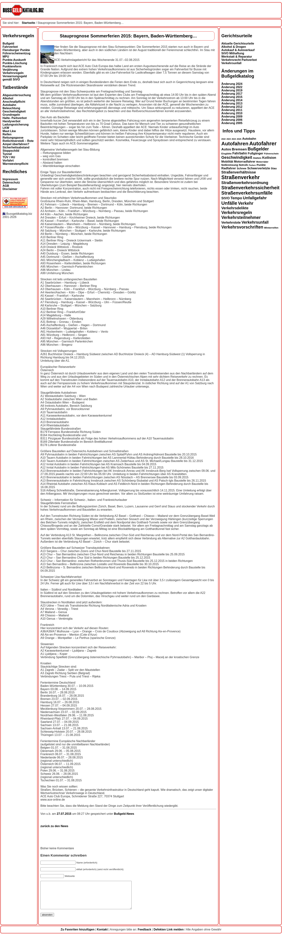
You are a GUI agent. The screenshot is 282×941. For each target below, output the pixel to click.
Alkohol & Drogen (233, 46)
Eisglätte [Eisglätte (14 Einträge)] (226, 153)
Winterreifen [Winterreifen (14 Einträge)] (271, 227)
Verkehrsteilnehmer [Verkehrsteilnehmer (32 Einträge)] (241, 217)
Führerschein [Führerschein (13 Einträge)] (271, 153)
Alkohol (8, 98)
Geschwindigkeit (14, 111)
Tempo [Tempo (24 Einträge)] (236, 198)
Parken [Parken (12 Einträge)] (252, 165)
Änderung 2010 (231, 113)
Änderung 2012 (231, 106)
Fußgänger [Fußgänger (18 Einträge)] (255, 153)
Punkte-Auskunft (14, 59)
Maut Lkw (9, 131)
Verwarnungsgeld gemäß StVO (15, 78)
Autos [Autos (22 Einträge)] (226, 149)
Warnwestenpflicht (15, 163)
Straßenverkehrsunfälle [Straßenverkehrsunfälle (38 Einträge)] (247, 192)
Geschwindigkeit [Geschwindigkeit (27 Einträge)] (236, 157)
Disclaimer (10, 189)
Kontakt (102, 934)
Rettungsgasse (13, 137)
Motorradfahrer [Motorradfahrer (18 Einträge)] (244, 161)
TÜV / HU (9, 157)
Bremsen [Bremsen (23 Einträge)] (239, 149)
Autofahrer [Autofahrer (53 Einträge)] (263, 143)
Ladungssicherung (16, 124)
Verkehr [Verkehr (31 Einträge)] (245, 203)
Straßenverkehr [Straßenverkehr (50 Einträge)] (240, 177)
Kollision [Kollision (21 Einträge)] (269, 157)
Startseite (28, 22)
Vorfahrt (8, 160)
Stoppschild (11, 150)
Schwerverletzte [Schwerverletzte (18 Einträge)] (258, 168)
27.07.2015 (64, 813)
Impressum (10, 179)
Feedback (144, 934)
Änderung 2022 (231, 87)
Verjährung (10, 69)
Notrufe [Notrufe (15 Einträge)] (243, 164)
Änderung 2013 (231, 103)
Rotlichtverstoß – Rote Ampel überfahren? (18, 142)
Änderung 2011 (231, 110)
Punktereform (12, 66)
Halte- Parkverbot (15, 118)
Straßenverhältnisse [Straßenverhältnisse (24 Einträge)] (238, 172)
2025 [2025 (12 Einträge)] (239, 139)
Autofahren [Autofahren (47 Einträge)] (235, 143)
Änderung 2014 (231, 100)
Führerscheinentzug (16, 53)
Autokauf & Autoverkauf (238, 50)
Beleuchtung (11, 108)
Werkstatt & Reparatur (236, 56)
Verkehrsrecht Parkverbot (239, 59)
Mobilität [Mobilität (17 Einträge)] (227, 161)
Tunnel (7, 154)
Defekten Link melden (168, 934)
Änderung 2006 (231, 119)
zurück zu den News (54, 826)
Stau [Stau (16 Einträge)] (274, 168)
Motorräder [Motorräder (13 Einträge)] (262, 162)
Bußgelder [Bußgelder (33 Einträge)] (258, 149)
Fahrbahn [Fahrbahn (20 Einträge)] (239, 153)
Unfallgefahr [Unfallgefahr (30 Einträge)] (255, 198)
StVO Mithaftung (232, 53)
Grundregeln (11, 114)
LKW (6, 127)
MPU (6, 56)
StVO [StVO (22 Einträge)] (225, 198)
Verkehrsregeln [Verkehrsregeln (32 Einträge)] (236, 212)
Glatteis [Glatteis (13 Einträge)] (257, 158)
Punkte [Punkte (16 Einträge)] (261, 164)
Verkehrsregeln (13, 72)
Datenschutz (11, 182)
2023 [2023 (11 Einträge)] (228, 139)
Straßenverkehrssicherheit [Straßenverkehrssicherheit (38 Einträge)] (250, 187)
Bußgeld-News (124, 813)
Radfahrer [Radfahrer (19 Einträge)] (228, 168)
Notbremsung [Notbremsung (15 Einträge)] (229, 164)
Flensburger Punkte (16, 50)
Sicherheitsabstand (16, 147)
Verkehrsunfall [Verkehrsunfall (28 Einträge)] (255, 222)
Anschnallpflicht (14, 101)
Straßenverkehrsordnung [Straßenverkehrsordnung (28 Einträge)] (244, 182)
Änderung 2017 (231, 93)
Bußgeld (8, 43)
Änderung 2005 (231, 123)
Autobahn (9, 104)
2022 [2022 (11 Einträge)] (223, 139)
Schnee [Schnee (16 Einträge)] (241, 168)
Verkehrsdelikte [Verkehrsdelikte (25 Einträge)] (235, 208)
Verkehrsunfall (231, 63)
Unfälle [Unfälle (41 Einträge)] (229, 203)
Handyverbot (11, 121)
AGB (6, 185)
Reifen (7, 134)
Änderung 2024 (231, 83)
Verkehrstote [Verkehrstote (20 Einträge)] (231, 222)
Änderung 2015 (231, 96)
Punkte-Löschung (15, 63)
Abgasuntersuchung (17, 95)
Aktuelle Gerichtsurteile (237, 43)
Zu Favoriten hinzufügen (77, 934)
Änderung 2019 (231, 90)
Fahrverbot (10, 46)
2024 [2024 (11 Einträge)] (234, 139)
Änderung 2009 (231, 116)
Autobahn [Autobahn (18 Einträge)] (249, 138)
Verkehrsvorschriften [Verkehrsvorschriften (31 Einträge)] (242, 227)
